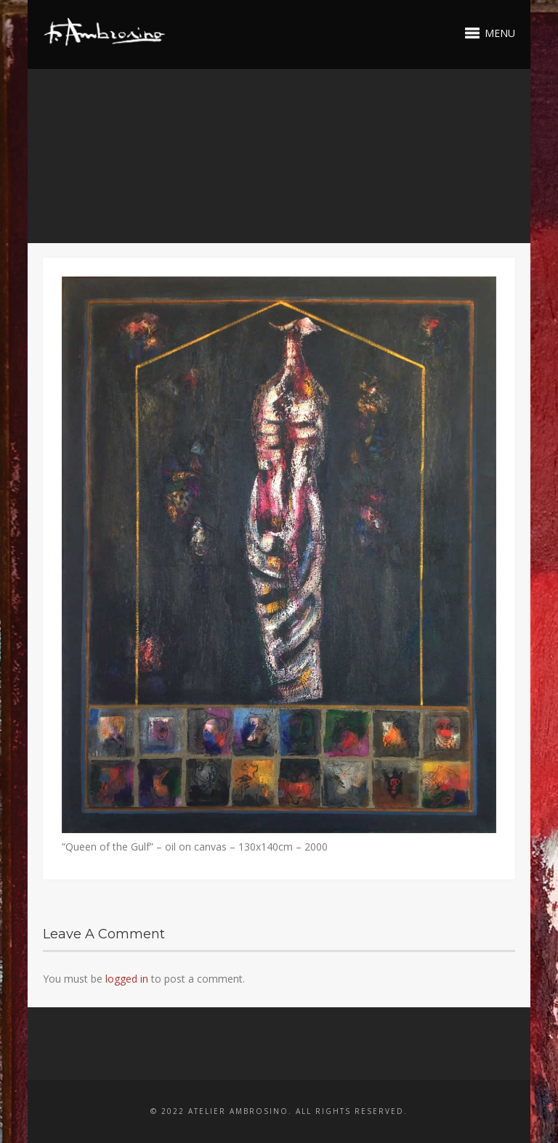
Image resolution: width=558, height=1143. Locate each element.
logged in (126, 979)
